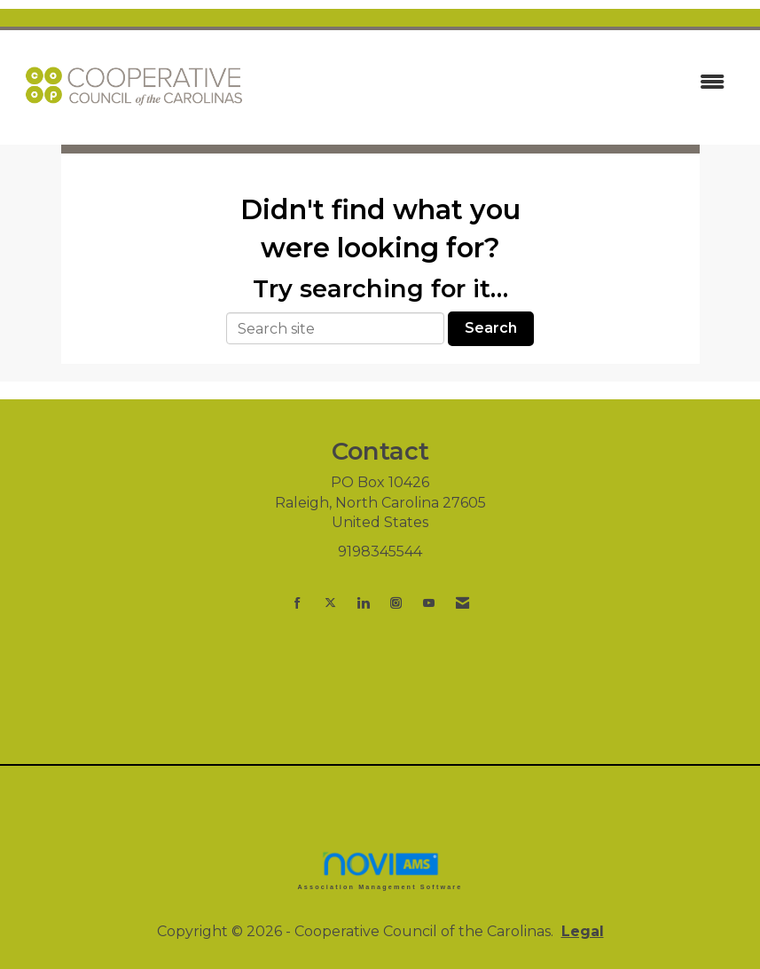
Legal (582, 931)
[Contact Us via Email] (462, 603)
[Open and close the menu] (498, 83)
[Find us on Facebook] (297, 603)
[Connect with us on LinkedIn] (363, 603)
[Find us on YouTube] (428, 603)
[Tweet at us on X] (330, 603)
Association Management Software (380, 870)
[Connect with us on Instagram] (396, 603)
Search (491, 327)
